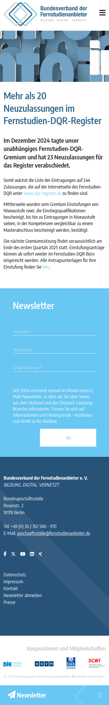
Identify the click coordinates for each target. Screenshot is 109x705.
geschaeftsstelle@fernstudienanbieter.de (53, 533)
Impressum (13, 581)
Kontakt (11, 588)
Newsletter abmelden (23, 595)
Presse (9, 602)
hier (45, 267)
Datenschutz (15, 574)
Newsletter (27, 695)
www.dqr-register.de (42, 193)
